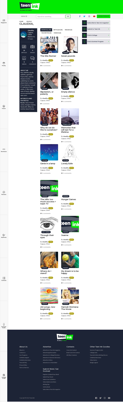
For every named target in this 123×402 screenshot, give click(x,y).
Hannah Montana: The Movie (70, 308)
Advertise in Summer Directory (51, 358)
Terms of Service (24, 368)
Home (21, 22)
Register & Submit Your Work (51, 375)
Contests (4, 279)
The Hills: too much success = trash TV (48, 201)
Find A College (89, 35)
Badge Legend (94, 363)
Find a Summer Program (92, 42)
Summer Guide (4, 325)
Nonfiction (4, 150)
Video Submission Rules (49, 382)
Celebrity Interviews (25, 360)
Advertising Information (49, 353)
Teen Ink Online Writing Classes (99, 355)
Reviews (4, 193)
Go (68, 17)
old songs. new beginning (47, 308)
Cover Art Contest (71, 350)
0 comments (45, 65)
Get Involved (46, 387)
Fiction (4, 107)
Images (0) (68, 30)
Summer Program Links (96, 350)
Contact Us (22, 353)
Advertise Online (47, 360)
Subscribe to (95, 23)
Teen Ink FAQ (23, 363)
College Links (93, 353)
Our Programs (23, 355)
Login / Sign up (103, 16)
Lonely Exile (67, 163)
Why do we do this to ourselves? (48, 128)
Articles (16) (58, 30)
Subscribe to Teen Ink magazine (51, 390)
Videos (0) (57, 33)
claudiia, (45, 60)
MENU (24, 17)
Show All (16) (46, 30)
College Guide (4, 376)
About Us (22, 350)
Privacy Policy (23, 365)
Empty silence (68, 91)
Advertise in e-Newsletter (50, 363)
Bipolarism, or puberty (47, 92)
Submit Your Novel (48, 377)
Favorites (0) (46, 33)
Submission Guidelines (49, 380)
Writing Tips (46, 385)
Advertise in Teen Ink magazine (51, 350)
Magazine (4, 21)
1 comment (44, 103)
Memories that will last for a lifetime (68, 129)
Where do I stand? (45, 272)
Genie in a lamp (47, 163)
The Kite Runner (48, 56)
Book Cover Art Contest (73, 353)
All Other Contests (71, 355)
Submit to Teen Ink (91, 29)
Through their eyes (47, 236)
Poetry (4, 64)
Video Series (93, 360)
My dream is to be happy (70, 272)
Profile (29, 22)
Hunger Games (68, 199)
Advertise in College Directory (51, 355)
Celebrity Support (24, 358)
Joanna (64, 235)
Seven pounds (68, 56)
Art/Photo (4, 236)
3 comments (66, 141)
